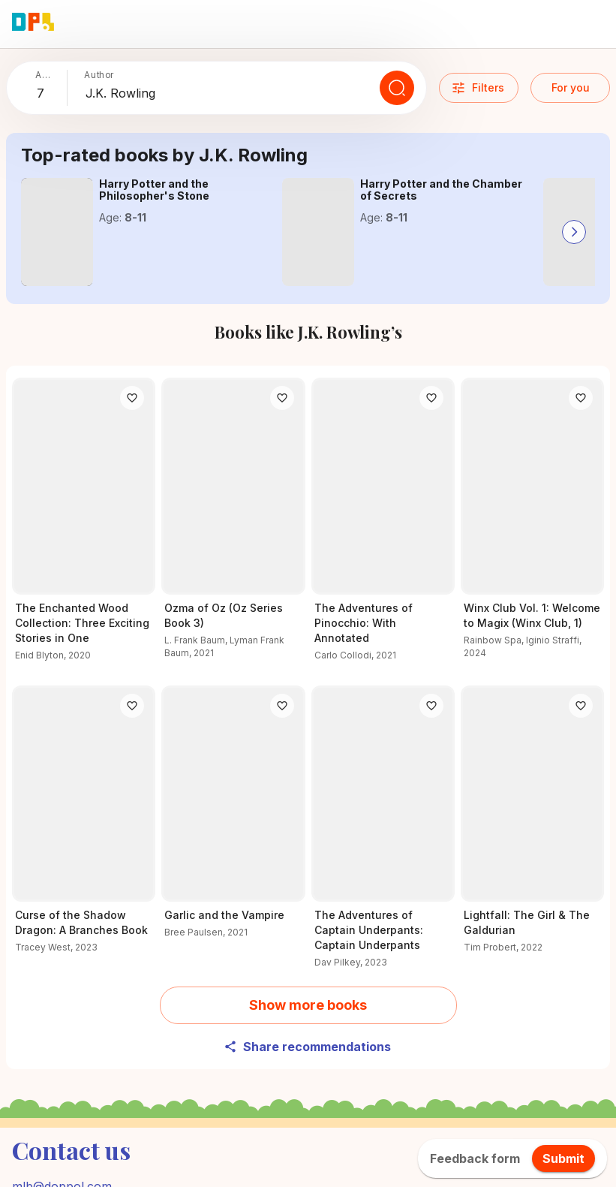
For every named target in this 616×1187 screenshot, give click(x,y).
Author (99, 74)
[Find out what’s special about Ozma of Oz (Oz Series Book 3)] (233, 527)
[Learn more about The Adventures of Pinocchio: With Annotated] (383, 528)
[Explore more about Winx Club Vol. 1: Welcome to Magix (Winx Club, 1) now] (532, 527)
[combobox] (49, 94)
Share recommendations (307, 1046)
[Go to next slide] (574, 232)
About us (549, 1156)
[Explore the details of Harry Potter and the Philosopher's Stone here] (57, 232)
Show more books (308, 1005)
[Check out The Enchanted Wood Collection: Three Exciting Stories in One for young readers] (83, 528)
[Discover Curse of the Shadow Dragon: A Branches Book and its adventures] (83, 828)
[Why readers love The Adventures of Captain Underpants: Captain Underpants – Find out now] (383, 836)
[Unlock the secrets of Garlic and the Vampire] (233, 821)
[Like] (132, 398)
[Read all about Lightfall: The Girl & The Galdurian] (532, 828)
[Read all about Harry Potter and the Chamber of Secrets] (318, 232)
